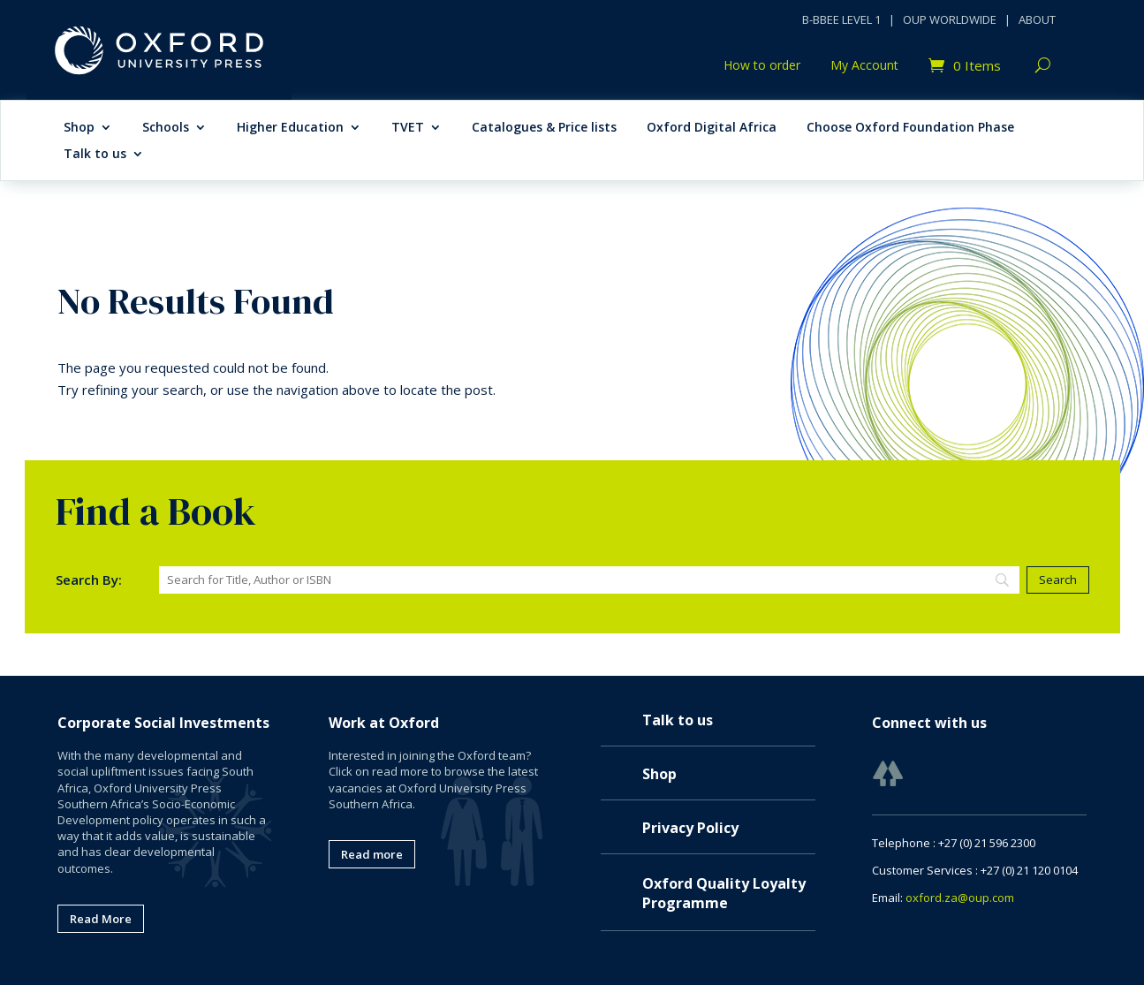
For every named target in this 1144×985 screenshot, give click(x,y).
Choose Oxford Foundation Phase (910, 128)
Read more (372, 854)
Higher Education (290, 128)
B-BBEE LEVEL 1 (841, 19)
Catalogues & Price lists (544, 128)
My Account (864, 66)
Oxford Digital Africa (712, 128)
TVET (407, 128)
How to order (762, 66)
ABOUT (1037, 19)
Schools (165, 128)
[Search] (589, 580)
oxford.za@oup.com (959, 897)
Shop (79, 128)
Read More (101, 919)
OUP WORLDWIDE (949, 19)
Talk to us (95, 155)
